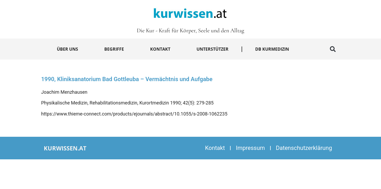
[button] (333, 49)
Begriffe (114, 49)
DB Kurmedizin (272, 49)
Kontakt (160, 49)
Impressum (250, 148)
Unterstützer (212, 49)
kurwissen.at (65, 148)
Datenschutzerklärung (304, 148)
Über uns (67, 49)
